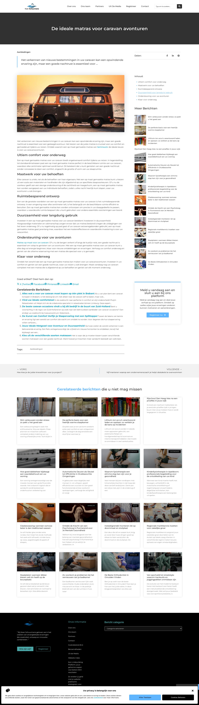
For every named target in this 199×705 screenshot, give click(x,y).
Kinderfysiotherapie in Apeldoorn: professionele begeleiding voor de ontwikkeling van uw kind (162, 188)
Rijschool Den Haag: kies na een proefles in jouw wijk (157, 149)
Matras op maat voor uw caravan (32, 242)
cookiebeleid (98, 698)
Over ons (71, 6)
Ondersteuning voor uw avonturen (153, 96)
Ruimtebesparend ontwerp (150, 89)
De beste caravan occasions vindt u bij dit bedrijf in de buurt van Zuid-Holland (66, 306)
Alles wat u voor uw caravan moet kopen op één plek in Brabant (58, 293)
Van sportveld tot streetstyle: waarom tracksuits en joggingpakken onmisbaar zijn (161, 577)
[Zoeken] (179, 6)
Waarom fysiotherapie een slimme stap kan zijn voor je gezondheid (118, 473)
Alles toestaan (145, 697)
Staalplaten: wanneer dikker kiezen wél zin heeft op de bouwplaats (33, 577)
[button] (192, 690)
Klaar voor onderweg (147, 100)
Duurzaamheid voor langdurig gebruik (155, 92)
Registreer (131, 6)
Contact (145, 6)
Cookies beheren (178, 697)
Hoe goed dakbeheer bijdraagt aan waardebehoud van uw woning (34, 473)
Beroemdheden (74, 649)
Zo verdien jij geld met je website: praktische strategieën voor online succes (75, 682)
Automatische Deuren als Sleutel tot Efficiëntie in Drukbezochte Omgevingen (163, 167)
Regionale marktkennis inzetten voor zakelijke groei (162, 527)
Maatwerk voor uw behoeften (151, 85)
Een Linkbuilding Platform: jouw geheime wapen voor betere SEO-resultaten (75, 667)
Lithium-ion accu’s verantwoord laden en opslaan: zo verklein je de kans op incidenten (164, 140)
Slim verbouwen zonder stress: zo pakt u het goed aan (34, 421)
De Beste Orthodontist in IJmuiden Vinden (117, 576)
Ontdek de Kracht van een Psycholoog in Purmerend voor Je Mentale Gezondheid (164, 210)
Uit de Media (73, 654)
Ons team (85, 6)
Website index (74, 658)
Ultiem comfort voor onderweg (152, 82)
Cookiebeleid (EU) (75, 645)
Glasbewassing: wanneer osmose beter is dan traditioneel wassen (36, 527)
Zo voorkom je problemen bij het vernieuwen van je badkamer (78, 576)
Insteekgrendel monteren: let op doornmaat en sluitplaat (120, 527)
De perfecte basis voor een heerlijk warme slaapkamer (75, 421)
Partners (99, 6)
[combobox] (166, 6)
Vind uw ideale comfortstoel (38, 300)
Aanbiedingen (23, 52)
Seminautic (102, 147)
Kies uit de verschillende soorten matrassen (47, 335)
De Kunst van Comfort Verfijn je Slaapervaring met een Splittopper (60, 316)
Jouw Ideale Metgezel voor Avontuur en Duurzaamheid (53, 326)
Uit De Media (115, 6)
